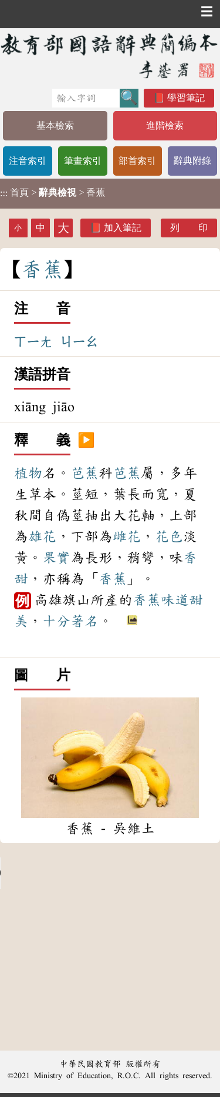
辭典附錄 (192, 161)
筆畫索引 (82, 161)
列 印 (189, 228)
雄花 (42, 536)
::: (4, 194)
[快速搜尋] (86, 98)
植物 (28, 473)
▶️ (86, 441)
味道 (175, 600)
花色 (169, 536)
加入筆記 (122, 228)
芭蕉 (84, 473)
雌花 (127, 536)
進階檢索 (165, 125)
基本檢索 (55, 125)
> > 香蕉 (52, 192)
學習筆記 (186, 98)
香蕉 (113, 579)
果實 (56, 558)
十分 (56, 621)
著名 (84, 621)
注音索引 (27, 161)
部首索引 (137, 161)
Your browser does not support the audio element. (88, 873)
